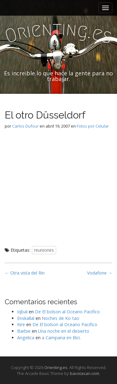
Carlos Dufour (25, 126)
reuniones (44, 250)
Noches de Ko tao (60, 318)
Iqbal (22, 312)
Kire (21, 324)
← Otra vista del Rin (25, 273)
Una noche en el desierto (63, 331)
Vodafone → (99, 273)
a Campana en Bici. (61, 338)
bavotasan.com (84, 373)
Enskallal (25, 318)
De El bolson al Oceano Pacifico (67, 312)
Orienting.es (55, 367)
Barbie (24, 331)
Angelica (25, 338)
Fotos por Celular (93, 126)
